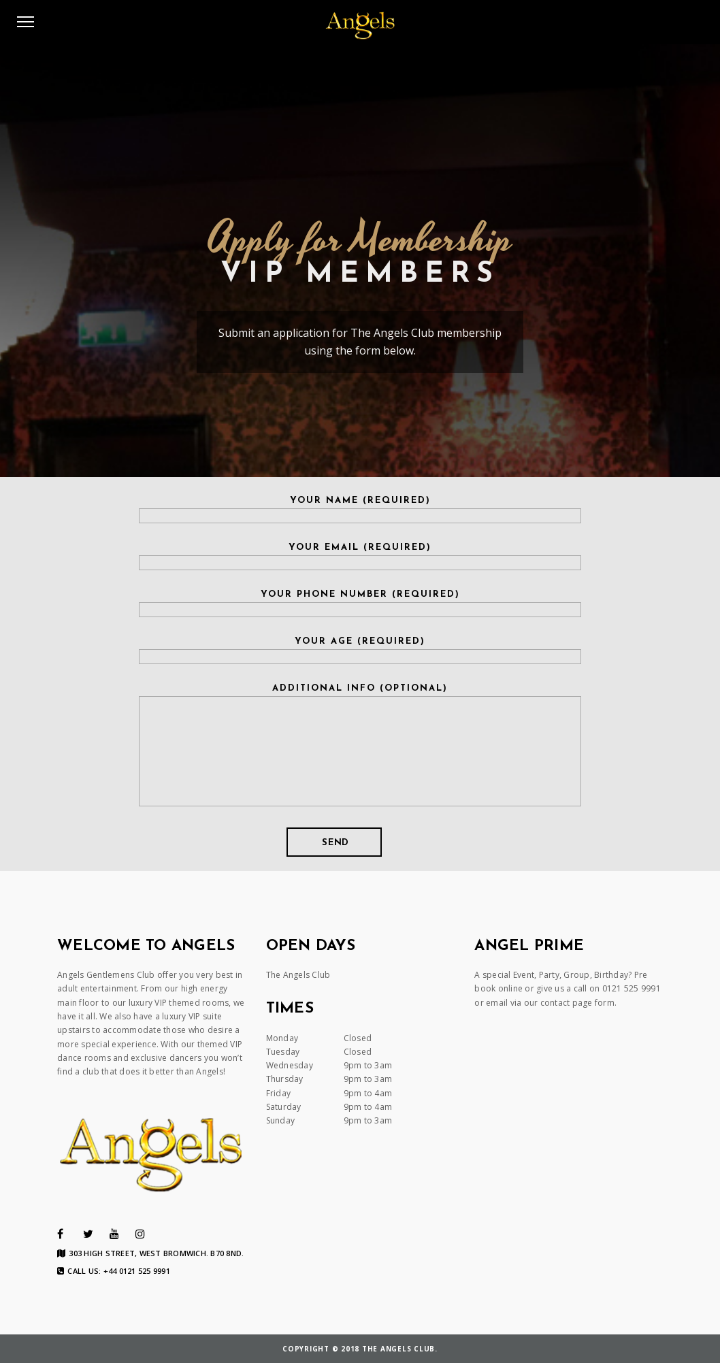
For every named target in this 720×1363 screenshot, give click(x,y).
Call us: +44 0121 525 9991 (113, 1271)
